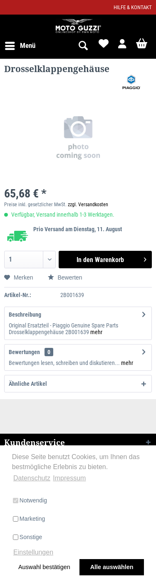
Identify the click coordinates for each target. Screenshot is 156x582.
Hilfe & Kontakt (133, 7)
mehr (96, 332)
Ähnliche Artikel (28, 383)
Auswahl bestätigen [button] (44, 567)
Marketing (29, 518)
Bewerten (65, 277)
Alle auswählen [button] (112, 567)
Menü (20, 44)
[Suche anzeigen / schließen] (82, 45)
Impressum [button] (69, 478)
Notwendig (30, 500)
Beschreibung (25, 314)
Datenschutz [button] (31, 478)
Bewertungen (24, 352)
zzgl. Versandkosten (88, 204)
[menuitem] (20, 45)
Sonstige (27, 537)
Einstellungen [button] (33, 552)
